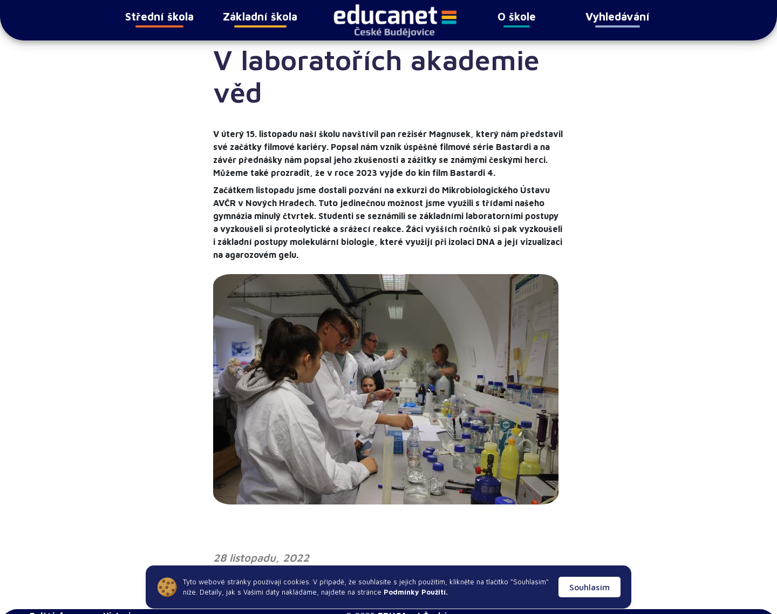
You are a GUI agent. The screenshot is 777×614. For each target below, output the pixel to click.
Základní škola (260, 19)
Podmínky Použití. (414, 592)
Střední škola (159, 19)
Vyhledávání (617, 19)
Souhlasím (589, 587)
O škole (516, 19)
